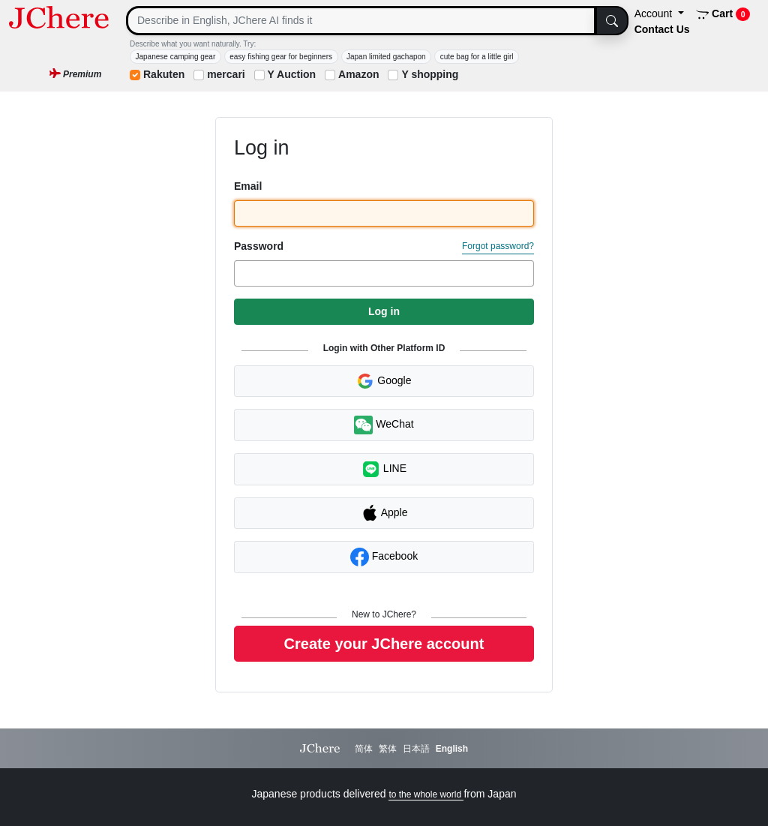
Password (259, 246)
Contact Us (662, 29)
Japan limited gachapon (386, 57)
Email (248, 186)
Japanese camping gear (176, 57)
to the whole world (426, 794)
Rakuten (163, 74)
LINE (384, 469)
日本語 (416, 748)
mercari (226, 74)
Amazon (358, 74)
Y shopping (429, 74)
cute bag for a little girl (477, 57)
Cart (723, 14)
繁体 (388, 748)
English (452, 748)
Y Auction (292, 74)
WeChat (383, 425)
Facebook (384, 557)
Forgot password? (498, 246)
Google (383, 381)
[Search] (361, 20)
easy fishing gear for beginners (281, 57)
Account (654, 14)
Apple (384, 513)
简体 (364, 748)
